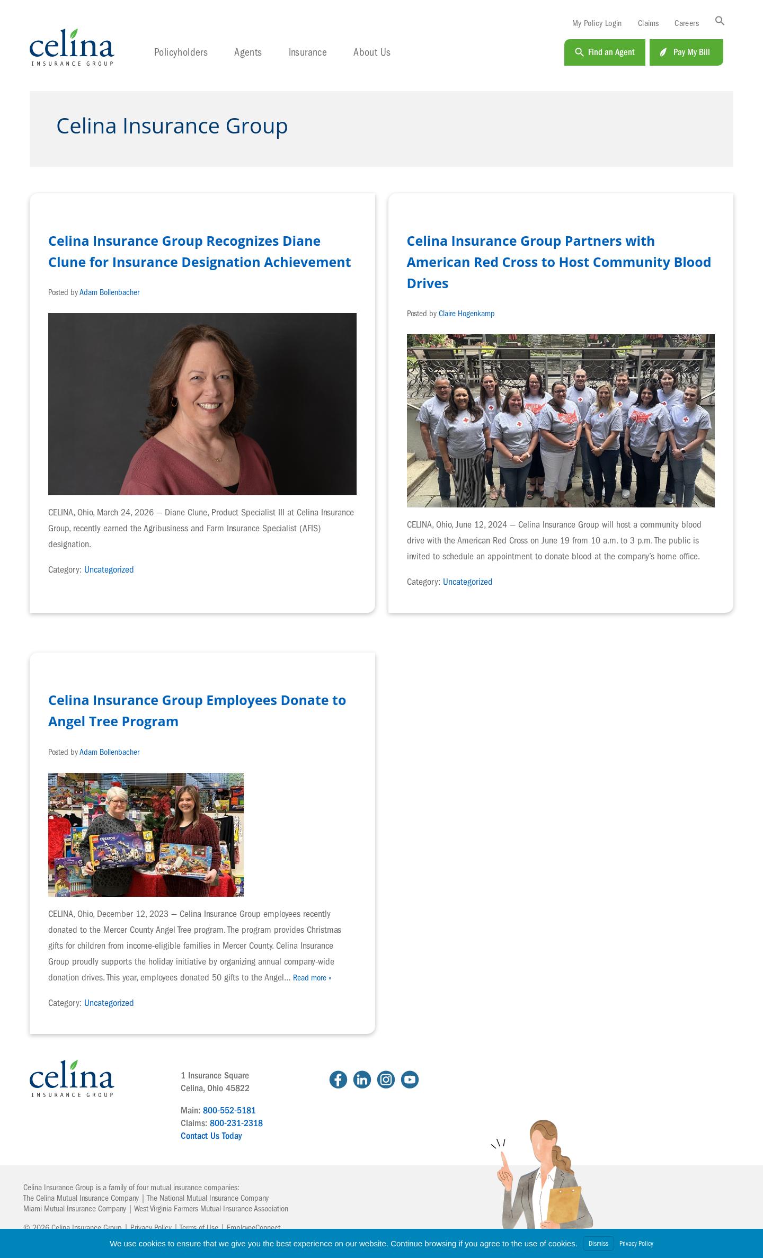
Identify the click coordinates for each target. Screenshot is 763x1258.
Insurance (308, 52)
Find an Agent (611, 52)
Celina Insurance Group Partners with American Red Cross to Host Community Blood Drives (559, 261)
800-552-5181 (229, 1110)
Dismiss (598, 1243)
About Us (372, 52)
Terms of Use (199, 1228)
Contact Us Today (211, 1135)
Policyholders (181, 52)
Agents (248, 52)
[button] (720, 21)
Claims (648, 23)
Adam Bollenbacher (109, 292)
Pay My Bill (691, 52)
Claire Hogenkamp (467, 313)
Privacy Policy (151, 1228)
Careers (687, 23)
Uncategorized (109, 569)
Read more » (312, 978)
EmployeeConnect (253, 1228)
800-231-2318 (236, 1123)
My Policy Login (597, 23)
